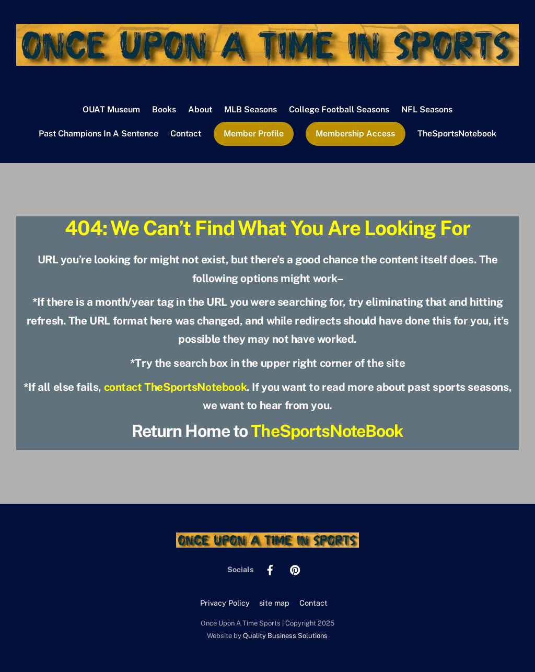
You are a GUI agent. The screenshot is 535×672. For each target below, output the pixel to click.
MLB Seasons (250, 109)
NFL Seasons (426, 109)
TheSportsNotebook (456, 133)
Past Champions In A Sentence (98, 133)
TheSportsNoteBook (327, 431)
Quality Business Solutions (285, 636)
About (200, 109)
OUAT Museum (111, 109)
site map (274, 602)
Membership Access (355, 133)
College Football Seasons (339, 109)
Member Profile (254, 133)
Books (164, 109)
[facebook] (270, 568)
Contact (185, 133)
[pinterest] (295, 568)
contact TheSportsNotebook (175, 386)
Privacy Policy (225, 602)
